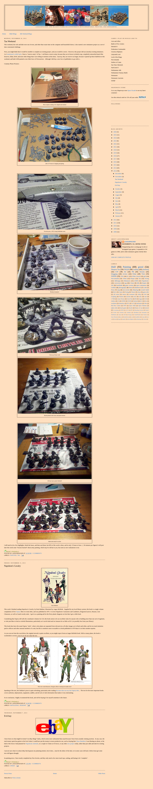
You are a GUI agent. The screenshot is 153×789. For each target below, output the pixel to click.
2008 (115, 232)
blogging (114, 274)
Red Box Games (116, 305)
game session (129, 285)
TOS (122, 276)
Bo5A (115, 292)
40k (138, 283)
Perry (112, 290)
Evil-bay (7, 716)
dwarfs (130, 308)
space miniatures (141, 285)
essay (143, 317)
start (145, 296)
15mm (132, 283)
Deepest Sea (115, 269)
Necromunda (115, 278)
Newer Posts (8, 773)
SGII (145, 299)
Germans (121, 312)
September (118, 192)
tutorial (147, 308)
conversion (117, 283)
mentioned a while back (14, 54)
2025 (115, 135)
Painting (13, 555)
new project (70, 743)
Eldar (134, 274)
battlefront (126, 317)
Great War (129, 299)
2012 (115, 220)
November (118, 176)
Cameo (121, 292)
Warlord (135, 301)
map (118, 290)
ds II (141, 301)
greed (12, 765)
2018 (115, 156)
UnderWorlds (137, 314)
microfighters (131, 319)
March (117, 210)
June (116, 201)
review (125, 274)
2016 (115, 162)
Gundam (129, 312)
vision (144, 319)
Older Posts (101, 773)
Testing (127, 292)
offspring (135, 290)
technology (138, 319)
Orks (145, 303)
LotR (145, 287)
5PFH (122, 310)
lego (119, 319)
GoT (133, 303)
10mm (125, 278)
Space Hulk (132, 305)
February (118, 213)
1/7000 (113, 299)
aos (121, 317)
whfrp (139, 294)
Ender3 (147, 310)
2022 (115, 144)
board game (123, 308)
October (117, 189)
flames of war (138, 308)
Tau (18, 555)
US (118, 301)
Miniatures (127, 281)
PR (133, 272)
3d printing (116, 310)
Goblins (113, 287)
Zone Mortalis (114, 317)
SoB (125, 314)
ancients (128, 296)
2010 (115, 226)
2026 (115, 132)
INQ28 (126, 269)
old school (116, 294)
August (117, 195)
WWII (129, 301)
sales (140, 296)
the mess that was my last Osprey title (67, 690)
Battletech (138, 287)
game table (146, 292)
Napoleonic (14, 705)
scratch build (145, 290)
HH (136, 299)
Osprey (18, 611)
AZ (125, 272)
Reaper (132, 278)
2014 (115, 168)
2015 (115, 165)
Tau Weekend (9, 41)
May (116, 204)
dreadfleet (137, 317)
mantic (124, 319)
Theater (133, 292)
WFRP (123, 301)
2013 (115, 171)
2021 (115, 147)
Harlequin (139, 303)
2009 (115, 229)
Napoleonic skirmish (32, 743)
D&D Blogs (13, 34)
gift (145, 276)
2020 (115, 150)
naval (134, 296)
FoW (145, 294)
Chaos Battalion (81, 741)
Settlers (113, 301)
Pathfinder (113, 314)
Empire (144, 283)
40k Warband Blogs (26, 34)
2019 (115, 153)
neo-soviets (126, 290)
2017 (115, 159)
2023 (115, 141)
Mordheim (136, 312)
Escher (115, 312)
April (117, 207)
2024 (115, 138)
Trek (143, 274)
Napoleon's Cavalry (12, 566)
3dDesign (117, 281)
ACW (127, 310)
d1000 (136, 281)
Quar (120, 314)
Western (121, 296)
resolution (114, 303)
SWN (124, 305)
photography (122, 287)
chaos (139, 292)
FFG (128, 303)
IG (128, 276)
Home (4, 34)
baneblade (119, 285)
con (132, 317)
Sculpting (113, 296)
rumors (124, 294)
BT (131, 310)
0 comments (37, 553)
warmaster (132, 294)
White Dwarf (136, 276)
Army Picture (120, 299)
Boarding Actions (139, 310)
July (116, 198)
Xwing (147, 278)
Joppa (140, 299)
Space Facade (132, 90)
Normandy (144, 312)
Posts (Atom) (16, 778)
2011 (115, 223)
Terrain (142, 272)
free (146, 301)
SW (112, 285)
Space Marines (142, 305)
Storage (130, 314)
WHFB (113, 276)
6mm (130, 287)
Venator (145, 314)
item (115, 319)
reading (23, 705)
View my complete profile (121, 257)
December (118, 173)
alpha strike (114, 308)
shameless (121, 303)
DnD (113, 267)
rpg (125, 283)
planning (145, 269)
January (117, 216)
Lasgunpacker (130, 241)
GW (116, 272)
